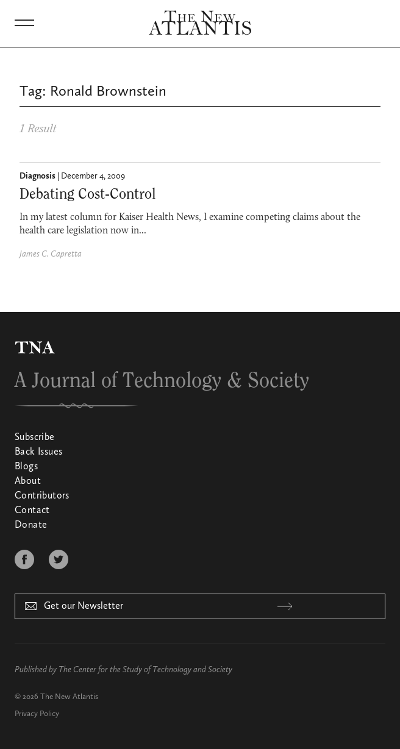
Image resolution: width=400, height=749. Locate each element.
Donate (31, 525)
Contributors (42, 496)
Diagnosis (37, 176)
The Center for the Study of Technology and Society (145, 670)
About (28, 481)
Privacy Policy (37, 714)
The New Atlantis (69, 697)
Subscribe (35, 437)
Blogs (26, 467)
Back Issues (38, 452)
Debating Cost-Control (88, 194)
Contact (32, 511)
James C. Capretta (51, 254)
